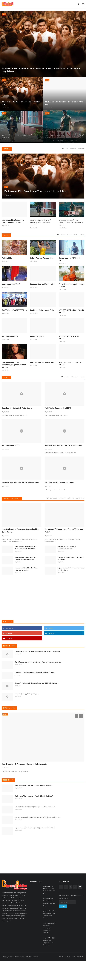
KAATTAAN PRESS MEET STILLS (14, 310)
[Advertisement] (43, 602)
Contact (61, 956)
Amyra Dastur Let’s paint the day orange (71, 285)
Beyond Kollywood (12, 499)
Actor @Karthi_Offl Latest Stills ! (42, 362)
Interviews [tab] (74, 377)
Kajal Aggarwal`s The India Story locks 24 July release (71, 569)
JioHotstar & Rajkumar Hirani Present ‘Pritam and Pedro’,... (64, 530)
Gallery (67, 956)
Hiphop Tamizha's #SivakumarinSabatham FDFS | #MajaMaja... (36, 683)
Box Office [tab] (81, 148)
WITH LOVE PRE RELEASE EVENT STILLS (71, 363)
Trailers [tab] (66, 377)
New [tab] (67, 148)
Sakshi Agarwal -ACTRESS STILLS (69, 259)
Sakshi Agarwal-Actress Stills (41, 258)
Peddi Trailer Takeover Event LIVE (58, 408)
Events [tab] (82, 235)
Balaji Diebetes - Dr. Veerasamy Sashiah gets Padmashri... (24, 764)
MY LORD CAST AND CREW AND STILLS (71, 311)
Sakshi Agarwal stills (10, 336)
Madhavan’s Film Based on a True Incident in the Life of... (13, 221)
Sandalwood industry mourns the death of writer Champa (34, 672)
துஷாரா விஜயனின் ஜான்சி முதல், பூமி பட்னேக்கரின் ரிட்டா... (40, 222)
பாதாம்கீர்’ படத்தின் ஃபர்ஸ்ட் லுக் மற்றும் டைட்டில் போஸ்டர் (35, 828)
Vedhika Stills (7, 258)
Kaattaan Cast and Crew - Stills (42, 284)
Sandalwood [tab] (80, 498)
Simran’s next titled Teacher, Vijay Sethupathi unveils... (26, 569)
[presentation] (76, 716)
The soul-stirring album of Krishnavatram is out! (67, 548)
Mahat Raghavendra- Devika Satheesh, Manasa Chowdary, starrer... (38, 662)
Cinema (7, 149)
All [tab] (63, 148)
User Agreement (77, 956)
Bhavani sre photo (37, 336)
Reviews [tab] (73, 148)
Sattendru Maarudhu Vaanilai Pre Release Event (63, 445)
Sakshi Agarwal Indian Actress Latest (59, 482)
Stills (6, 235)
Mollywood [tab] (70, 498)
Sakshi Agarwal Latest (10, 445)
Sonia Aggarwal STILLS (11, 284)
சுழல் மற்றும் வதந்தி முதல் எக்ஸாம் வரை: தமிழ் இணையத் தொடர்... (71, 222)
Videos (6, 377)
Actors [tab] (69, 235)
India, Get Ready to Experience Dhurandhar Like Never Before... (20, 530)
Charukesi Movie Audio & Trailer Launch (17, 408)
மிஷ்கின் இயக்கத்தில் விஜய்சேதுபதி (27, 694)
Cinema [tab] (75, 235)
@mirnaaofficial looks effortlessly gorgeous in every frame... (14, 364)
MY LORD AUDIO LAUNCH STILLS (69, 337)
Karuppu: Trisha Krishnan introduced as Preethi (70, 558)
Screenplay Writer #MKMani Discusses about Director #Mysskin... (38, 651)
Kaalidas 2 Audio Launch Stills (42, 310)
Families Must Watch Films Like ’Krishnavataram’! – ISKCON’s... (25, 548)
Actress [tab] (63, 235)
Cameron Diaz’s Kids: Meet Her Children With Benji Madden (25, 558)
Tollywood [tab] (62, 498)
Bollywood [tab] (53, 498)
